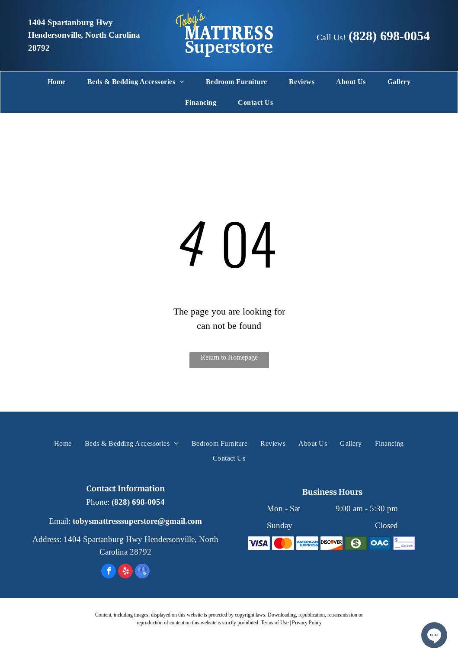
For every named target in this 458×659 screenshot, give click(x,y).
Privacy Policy (307, 622)
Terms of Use (274, 622)
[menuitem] (57, 81)
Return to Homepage (229, 357)
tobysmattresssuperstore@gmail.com (137, 521)
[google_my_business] (142, 572)
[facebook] (108, 572)
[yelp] (125, 572)
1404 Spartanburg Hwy (70, 22)
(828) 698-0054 (389, 35)
